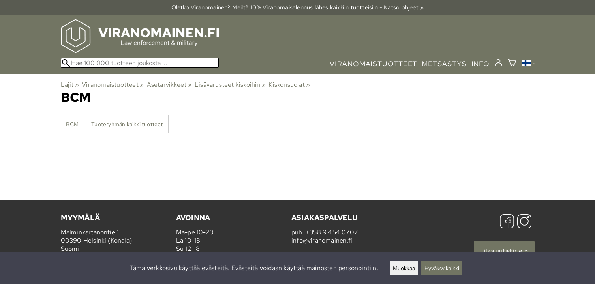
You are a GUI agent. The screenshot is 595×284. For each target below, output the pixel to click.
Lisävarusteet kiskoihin (230, 84)
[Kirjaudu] (498, 63)
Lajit (70, 84)
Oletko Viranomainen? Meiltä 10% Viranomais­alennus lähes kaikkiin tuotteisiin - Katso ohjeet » (297, 7)
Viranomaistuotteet (113, 84)
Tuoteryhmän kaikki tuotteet (127, 124)
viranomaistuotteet (373, 63)
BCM (72, 124)
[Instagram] (524, 222)
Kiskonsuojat (289, 84)
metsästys (444, 63)
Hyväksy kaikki (441, 268)
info (480, 63)
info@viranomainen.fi (321, 240)
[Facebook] (507, 222)
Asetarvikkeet (169, 84)
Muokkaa (404, 268)
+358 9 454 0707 (332, 232)
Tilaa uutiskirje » (504, 251)
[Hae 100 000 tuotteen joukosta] (140, 63)
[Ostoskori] (512, 63)
